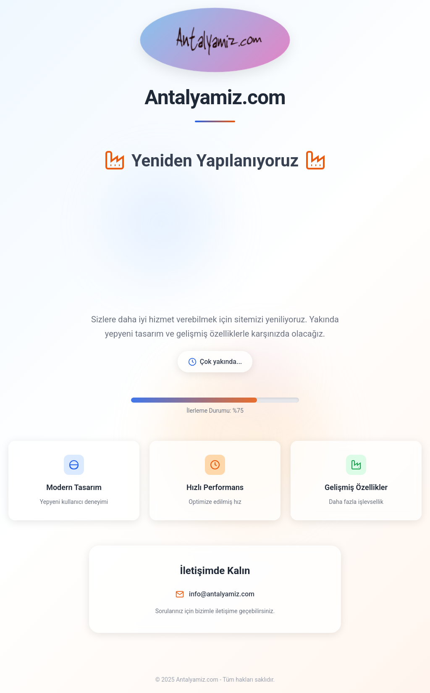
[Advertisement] (215, 243)
